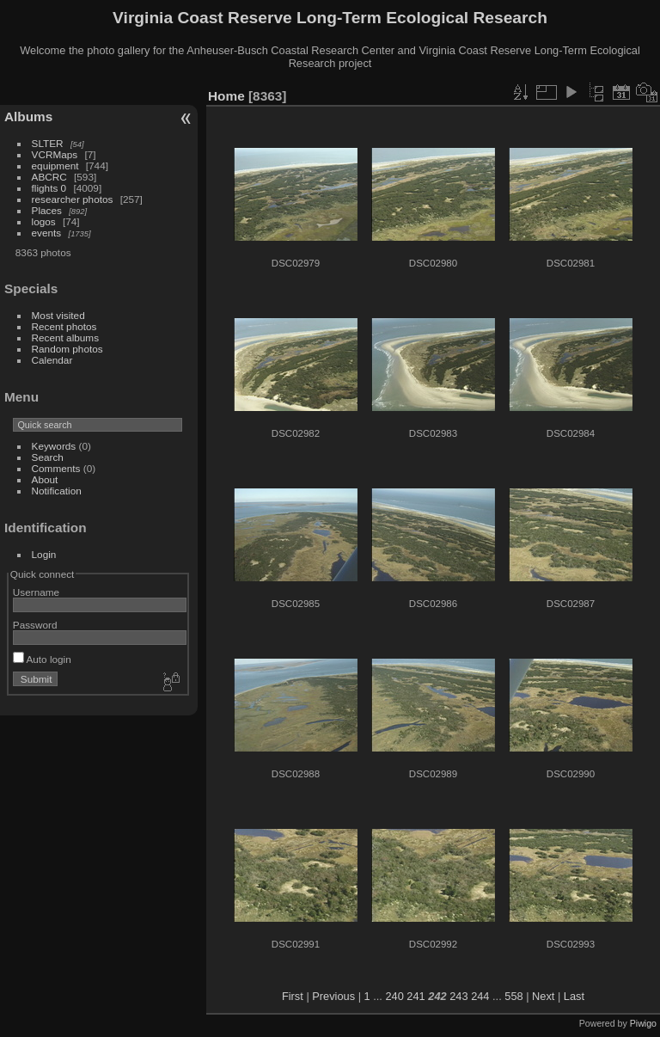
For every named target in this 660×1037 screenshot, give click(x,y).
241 (415, 996)
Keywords (54, 445)
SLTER (48, 143)
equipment (55, 165)
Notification (57, 490)
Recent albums (65, 337)
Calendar (52, 359)
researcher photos (72, 199)
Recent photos (64, 326)
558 (513, 996)
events (47, 232)
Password (35, 624)
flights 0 (49, 187)
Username (36, 592)
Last (574, 996)
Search (48, 457)
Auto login (42, 659)
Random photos (67, 348)
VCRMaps (55, 154)
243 (458, 996)
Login (44, 554)
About (45, 479)
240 (394, 996)
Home (226, 96)
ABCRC (49, 176)
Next (543, 996)
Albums (28, 116)
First (292, 996)
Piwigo (643, 1023)
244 (480, 996)
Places (47, 210)
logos (44, 221)
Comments (56, 468)
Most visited (58, 315)
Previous (333, 996)
